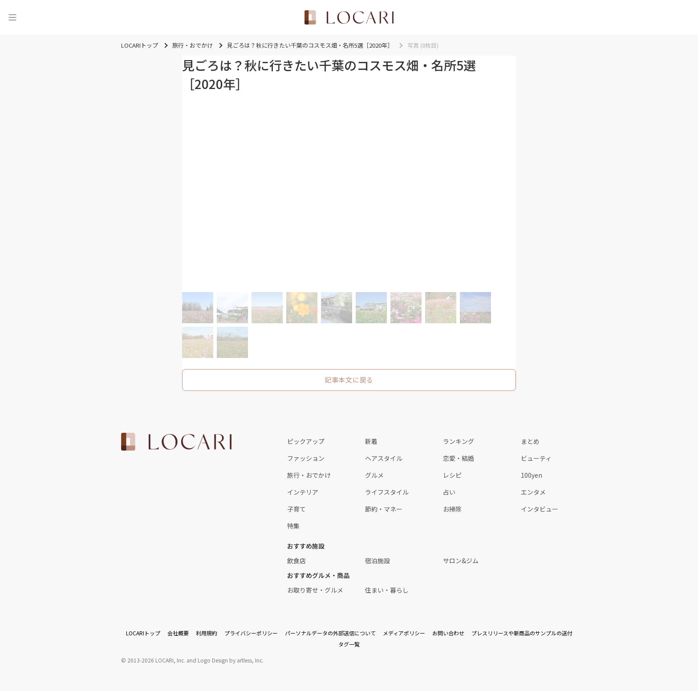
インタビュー (539, 508)
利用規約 (206, 633)
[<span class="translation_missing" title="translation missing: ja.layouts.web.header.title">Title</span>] (349, 17)
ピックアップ (306, 441)
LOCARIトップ (143, 633)
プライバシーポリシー (251, 633)
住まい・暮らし (387, 590)
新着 (371, 441)
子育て (296, 508)
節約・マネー (383, 508)
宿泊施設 (377, 560)
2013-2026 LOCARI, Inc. (156, 660)
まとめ (530, 441)
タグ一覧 (349, 644)
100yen (531, 475)
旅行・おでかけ (309, 475)
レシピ (452, 475)
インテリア (302, 492)
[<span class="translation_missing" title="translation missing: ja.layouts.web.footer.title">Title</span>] (176, 442)
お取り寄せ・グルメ (315, 590)
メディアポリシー (404, 633)
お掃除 (452, 508)
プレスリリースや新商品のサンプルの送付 (521, 633)
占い (449, 492)
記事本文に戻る (349, 379)
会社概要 (178, 633)
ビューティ (536, 458)
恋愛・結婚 (458, 458)
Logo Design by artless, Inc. (231, 660)
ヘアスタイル (383, 458)
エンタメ (533, 492)
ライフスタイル (387, 492)
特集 (293, 525)
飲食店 (296, 560)
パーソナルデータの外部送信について (330, 633)
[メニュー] (12, 17)
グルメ (374, 475)
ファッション (306, 458)
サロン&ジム (461, 560)
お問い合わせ (448, 633)
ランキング (458, 441)
